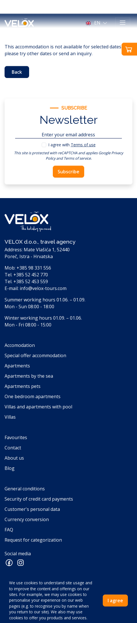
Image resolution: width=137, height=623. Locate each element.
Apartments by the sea (29, 376)
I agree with (72, 144)
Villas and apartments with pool (38, 407)
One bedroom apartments (33, 396)
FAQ (9, 530)
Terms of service (77, 158)
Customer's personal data (32, 509)
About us (14, 458)
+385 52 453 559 (30, 281)
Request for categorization (33, 540)
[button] (97, 22)
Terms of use (83, 144)
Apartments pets (23, 386)
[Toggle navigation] (122, 22)
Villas (10, 417)
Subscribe (68, 171)
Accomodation (20, 345)
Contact (13, 448)
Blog (10, 468)
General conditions (25, 489)
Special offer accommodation (35, 355)
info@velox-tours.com (43, 288)
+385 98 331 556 (34, 268)
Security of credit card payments (39, 499)
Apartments (17, 366)
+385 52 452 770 (30, 275)
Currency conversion (27, 519)
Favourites (16, 437)
